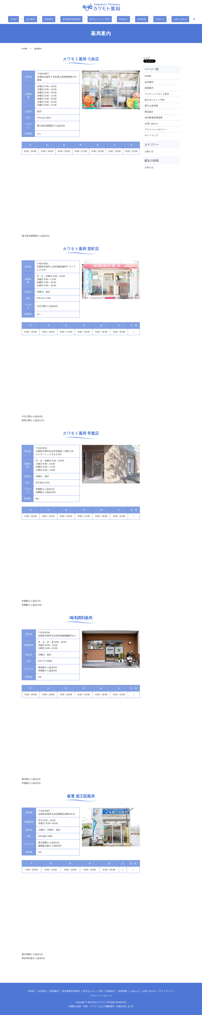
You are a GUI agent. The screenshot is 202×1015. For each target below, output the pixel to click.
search (182, 19)
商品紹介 (121, 19)
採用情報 (137, 19)
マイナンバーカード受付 (157, 94)
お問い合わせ (169, 19)
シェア (146, 57)
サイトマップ (151, 135)
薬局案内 (53, 19)
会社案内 (38, 19)
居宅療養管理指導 (73, 19)
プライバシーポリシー (156, 129)
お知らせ (152, 19)
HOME (23, 19)
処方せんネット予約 (99, 19)
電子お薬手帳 (151, 105)
